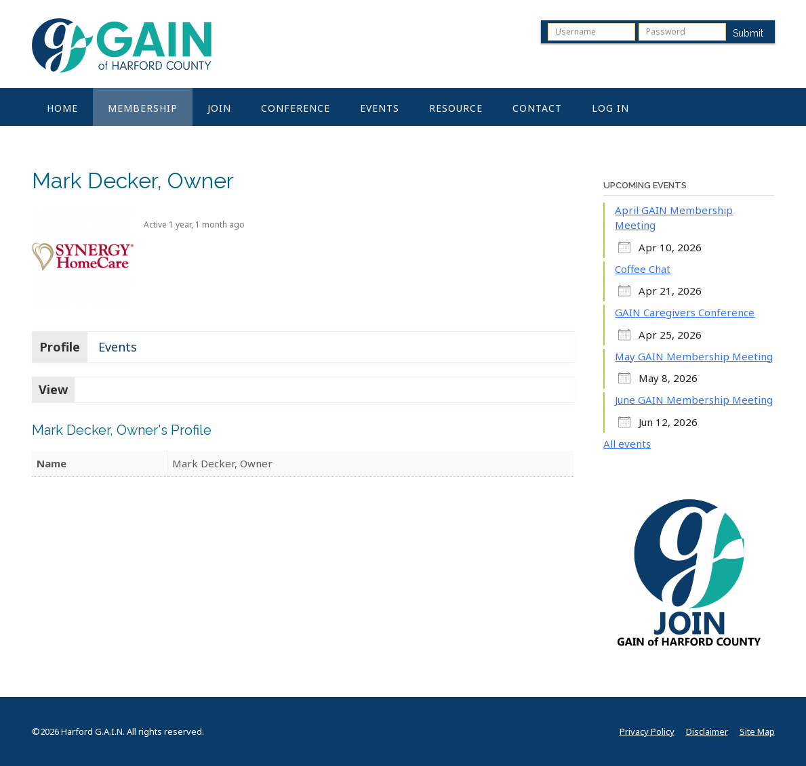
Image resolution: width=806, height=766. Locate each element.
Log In (610, 108)
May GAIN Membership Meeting (694, 356)
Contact (537, 108)
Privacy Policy (647, 731)
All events (627, 443)
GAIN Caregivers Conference (684, 312)
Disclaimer (707, 731)
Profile (59, 347)
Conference (295, 108)
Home (62, 108)
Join (219, 108)
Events (379, 108)
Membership (143, 108)
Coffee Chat (642, 269)
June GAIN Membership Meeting (694, 399)
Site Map (757, 731)
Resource (456, 108)
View (53, 389)
